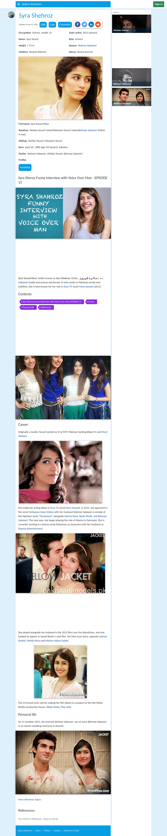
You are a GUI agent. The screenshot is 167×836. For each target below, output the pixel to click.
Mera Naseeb (86, 286)
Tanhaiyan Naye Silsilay (41, 512)
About (25, 830)
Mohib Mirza (33, 640)
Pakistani (23, 282)
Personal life (28, 307)
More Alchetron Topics (29, 799)
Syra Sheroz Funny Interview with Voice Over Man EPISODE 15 (51, 301)
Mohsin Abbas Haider (57, 640)
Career (91, 301)
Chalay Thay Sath (62, 707)
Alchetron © (71, 830)
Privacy (47, 830)
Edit (43, 24)
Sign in (159, 4)
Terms (38, 830)
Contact (57, 830)
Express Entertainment (30, 528)
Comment (65, 24)
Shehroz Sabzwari (87, 45)
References (46, 307)
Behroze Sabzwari (88, 130)
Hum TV (68, 286)
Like (52, 24)
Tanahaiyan (46, 516)
